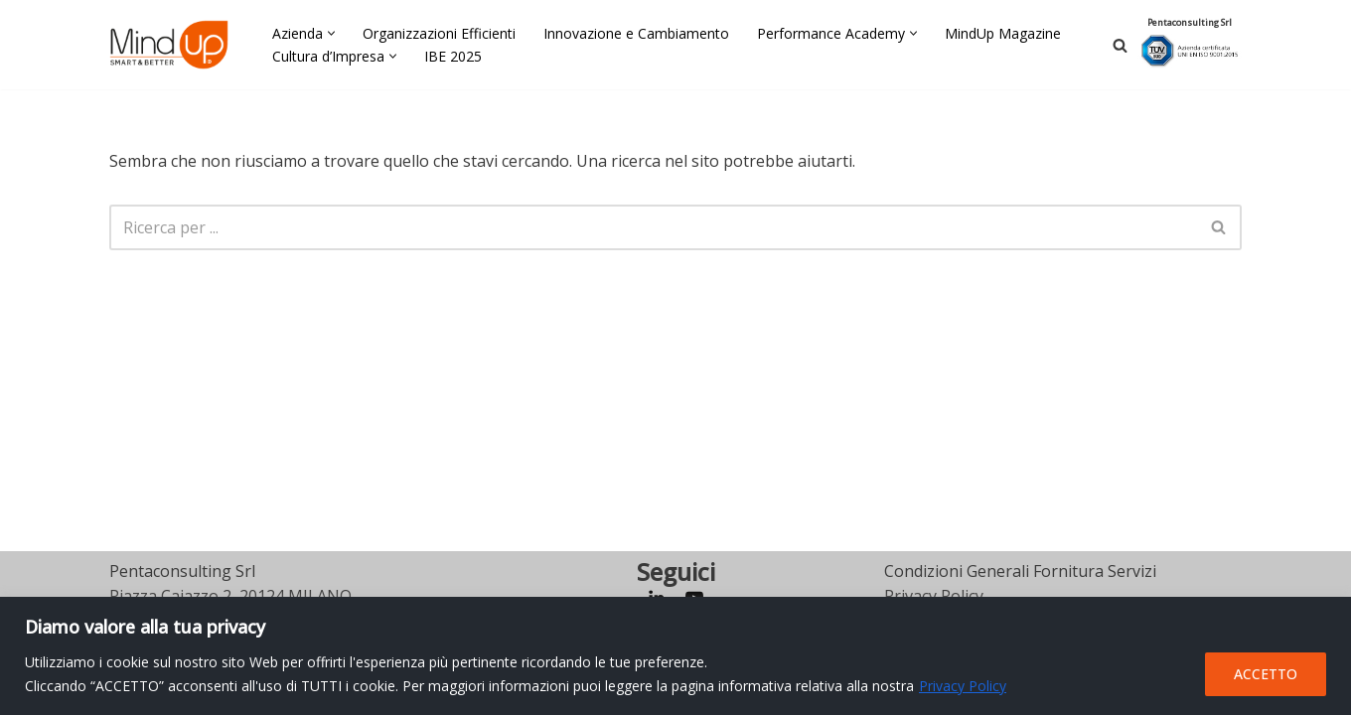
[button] (331, 33)
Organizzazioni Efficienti (439, 33)
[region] (675, 656)
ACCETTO (1265, 673)
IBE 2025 (453, 56)
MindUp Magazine (1003, 33)
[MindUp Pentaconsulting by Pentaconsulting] (168, 45)
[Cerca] (1120, 45)
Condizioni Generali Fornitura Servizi (1020, 571)
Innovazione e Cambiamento (636, 33)
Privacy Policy (962, 685)
